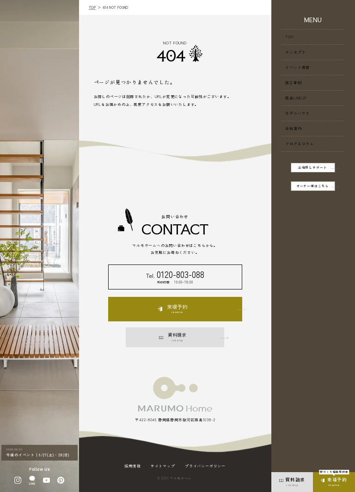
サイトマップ (163, 466)
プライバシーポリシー (205, 466)
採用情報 (132, 466)
